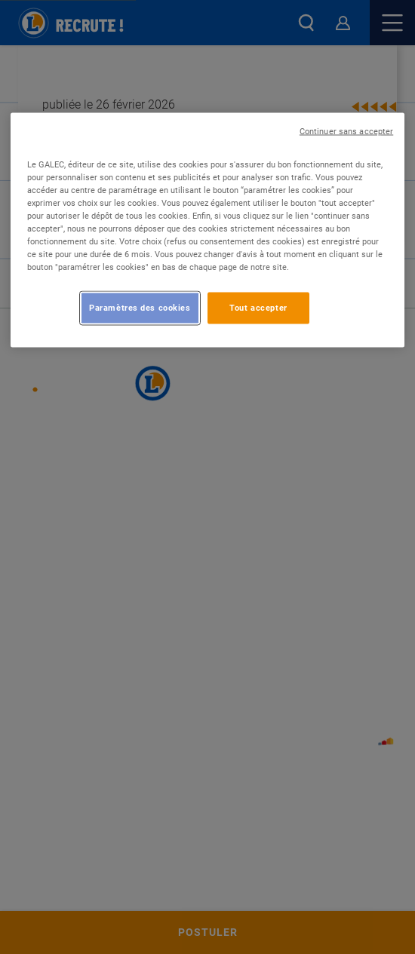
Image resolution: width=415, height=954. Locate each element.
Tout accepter (258, 307)
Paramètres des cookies (140, 307)
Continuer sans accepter (346, 131)
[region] (208, 229)
